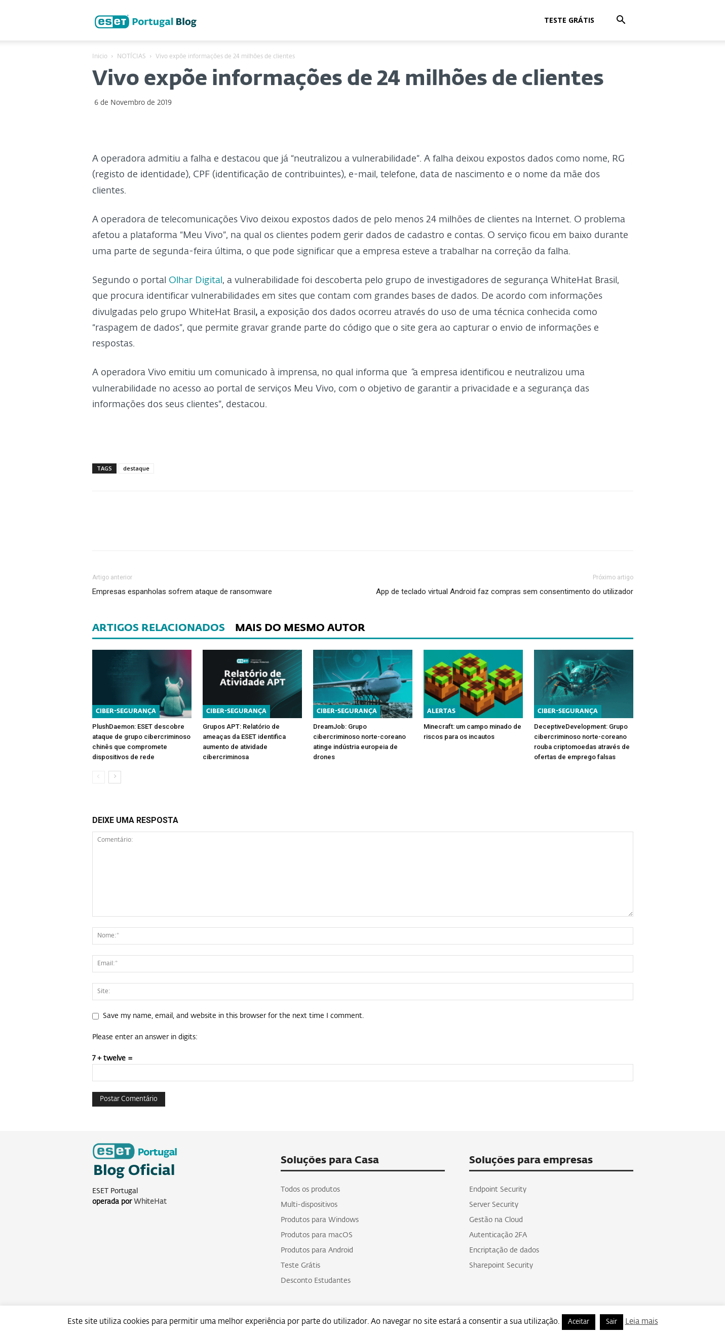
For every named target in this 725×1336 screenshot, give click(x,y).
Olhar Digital (195, 280)
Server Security (493, 1204)
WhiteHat (150, 1201)
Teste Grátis (569, 20)
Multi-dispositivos (309, 1204)
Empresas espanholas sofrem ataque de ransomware (182, 591)
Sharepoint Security (501, 1265)
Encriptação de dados (504, 1250)
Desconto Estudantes (316, 1280)
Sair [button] (611, 1322)
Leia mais (641, 1321)
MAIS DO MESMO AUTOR (300, 628)
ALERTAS (441, 712)
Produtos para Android (317, 1250)
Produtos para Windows (320, 1220)
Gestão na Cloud (496, 1220)
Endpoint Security (497, 1189)
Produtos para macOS (317, 1235)
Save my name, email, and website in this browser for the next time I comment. (233, 1015)
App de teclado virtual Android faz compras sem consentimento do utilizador (504, 591)
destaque (136, 468)
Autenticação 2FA (498, 1235)
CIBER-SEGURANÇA (126, 712)
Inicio (99, 57)
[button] (621, 21)
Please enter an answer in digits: (145, 1037)
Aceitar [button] (578, 1322)
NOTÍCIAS (131, 57)
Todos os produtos (310, 1189)
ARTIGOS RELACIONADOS (158, 628)
